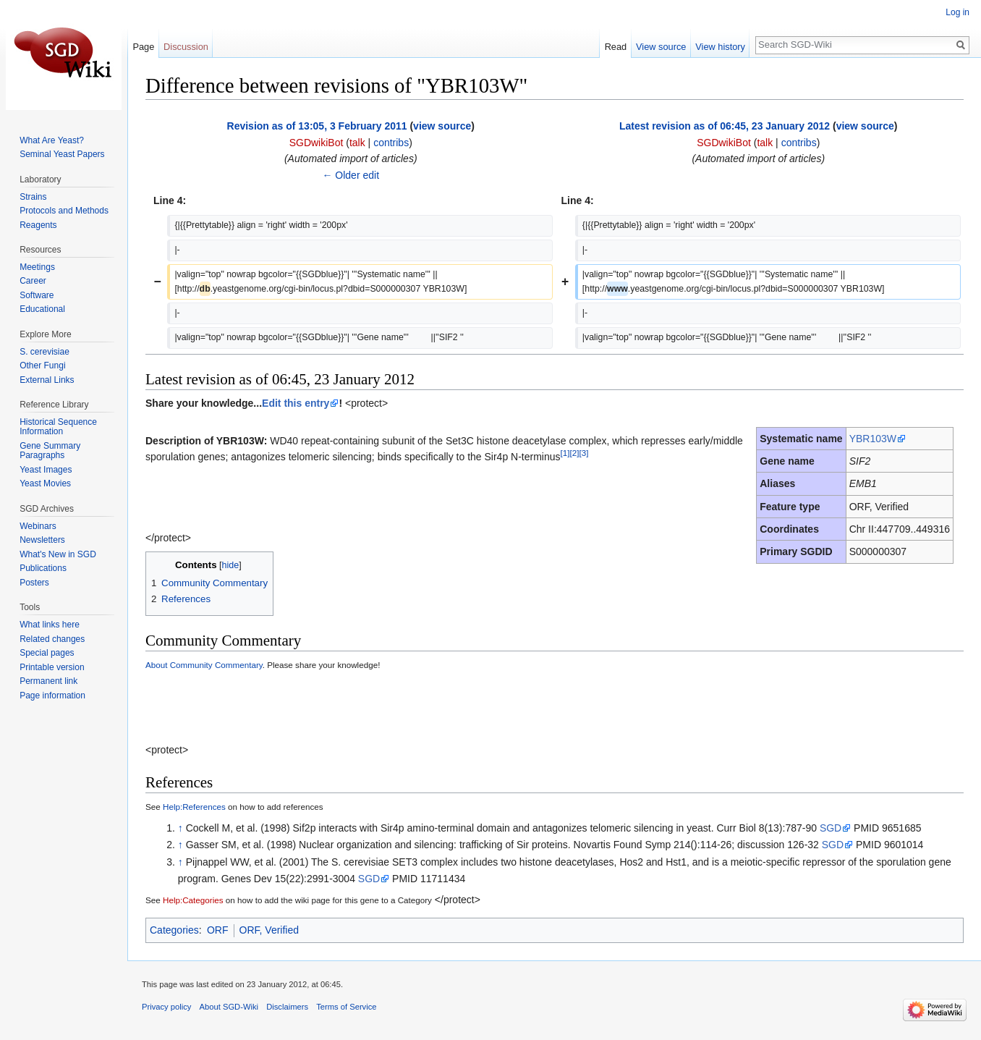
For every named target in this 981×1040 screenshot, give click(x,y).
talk (357, 142)
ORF (218, 930)
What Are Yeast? (52, 140)
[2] (574, 453)
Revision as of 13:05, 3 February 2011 (317, 126)
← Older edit (350, 175)
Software (37, 295)
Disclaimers (287, 1006)
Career (33, 281)
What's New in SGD (58, 554)
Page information (52, 695)
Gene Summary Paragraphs (50, 451)
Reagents (38, 225)
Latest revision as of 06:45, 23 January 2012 (724, 126)
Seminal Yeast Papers (62, 154)
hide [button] (230, 565)
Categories (174, 930)
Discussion (186, 46)
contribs (391, 142)
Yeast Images (46, 470)
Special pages (47, 653)
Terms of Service (346, 1006)
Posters (34, 583)
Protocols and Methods (64, 211)
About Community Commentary (204, 664)
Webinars (38, 526)
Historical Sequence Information (58, 427)
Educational (42, 309)
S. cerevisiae (44, 352)
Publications (43, 568)
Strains (33, 197)
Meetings (37, 267)
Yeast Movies (45, 483)
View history (720, 46)
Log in (957, 12)
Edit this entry (295, 403)
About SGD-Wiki (229, 1006)
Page (143, 46)
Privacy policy (166, 1006)
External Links (47, 380)
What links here (50, 625)
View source (661, 46)
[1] (565, 453)
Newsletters (42, 540)
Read (616, 46)
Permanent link (48, 681)
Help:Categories (193, 900)
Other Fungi (42, 365)
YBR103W (872, 438)
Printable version (52, 667)
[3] (583, 453)
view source (442, 126)
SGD (830, 828)
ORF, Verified (269, 930)
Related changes (52, 639)
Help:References (194, 806)
